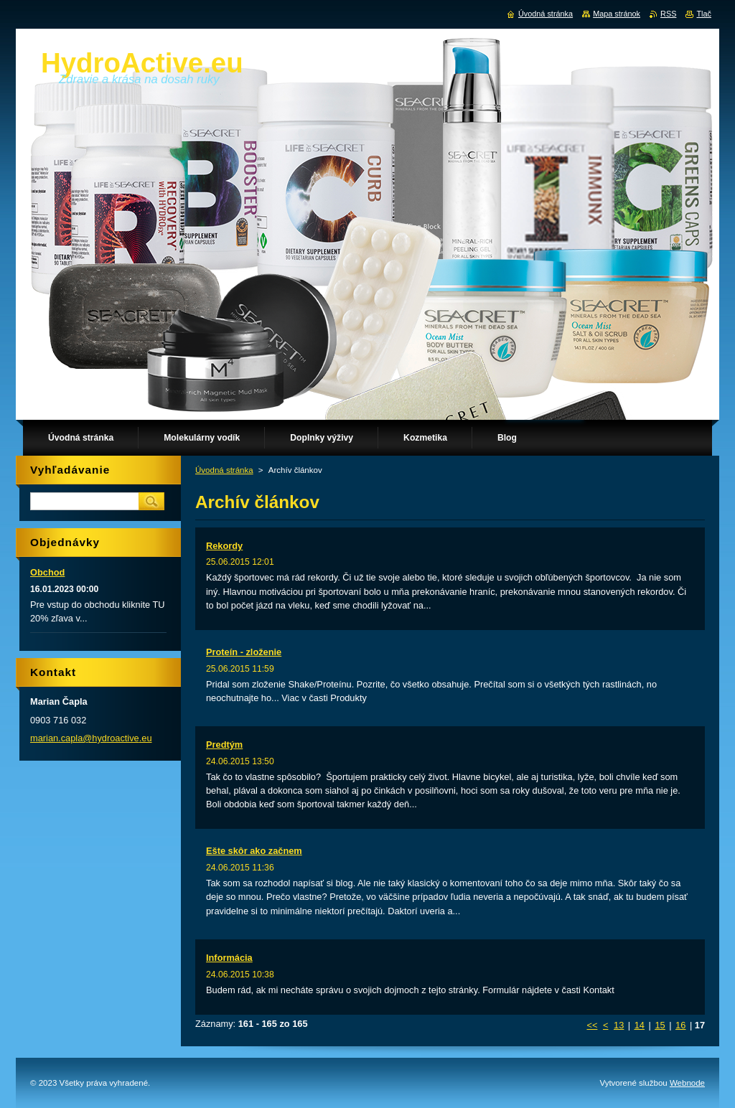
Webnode (687, 1083)
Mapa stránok (616, 13)
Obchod (47, 572)
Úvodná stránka (224, 470)
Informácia (229, 957)
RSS (668, 13)
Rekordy (224, 545)
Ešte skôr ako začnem (254, 850)
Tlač (703, 13)
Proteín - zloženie (243, 652)
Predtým (224, 744)
